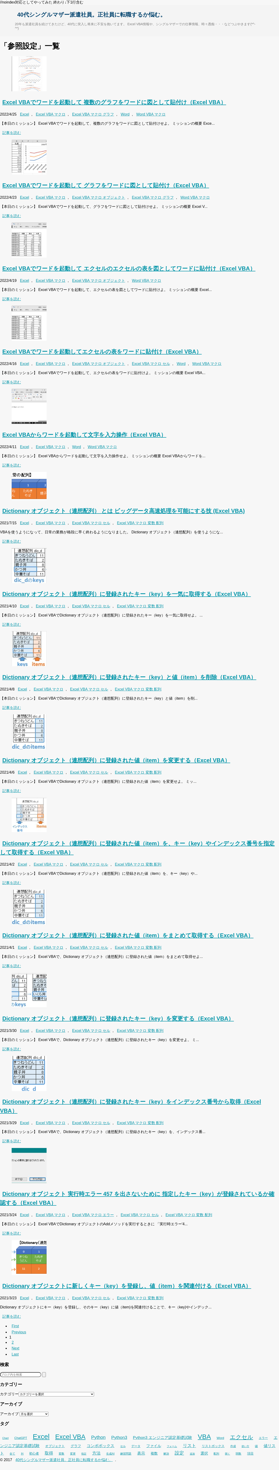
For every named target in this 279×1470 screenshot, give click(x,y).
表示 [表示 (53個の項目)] (141, 1453)
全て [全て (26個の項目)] (12, 1453)
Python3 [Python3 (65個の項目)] (119, 1437)
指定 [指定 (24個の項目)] (83, 1453)
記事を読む (11, 133)
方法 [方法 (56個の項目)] (96, 1453)
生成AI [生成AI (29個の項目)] (110, 1453)
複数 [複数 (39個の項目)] (154, 1453)
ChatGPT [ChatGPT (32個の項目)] (20, 1438)
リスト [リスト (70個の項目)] (189, 1445)
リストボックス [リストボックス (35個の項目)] (213, 1446)
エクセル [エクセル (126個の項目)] (241, 1437)
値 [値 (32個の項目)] (256, 1446)
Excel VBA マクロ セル (151, 364)
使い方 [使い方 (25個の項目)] (245, 1446)
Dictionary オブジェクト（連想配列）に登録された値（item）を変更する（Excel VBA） (116, 760)
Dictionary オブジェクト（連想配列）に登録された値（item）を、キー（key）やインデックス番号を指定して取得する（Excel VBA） (137, 847)
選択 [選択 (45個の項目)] (204, 1453)
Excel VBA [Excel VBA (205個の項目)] (70, 1436)
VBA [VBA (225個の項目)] (204, 1436)
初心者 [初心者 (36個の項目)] (34, 1453)
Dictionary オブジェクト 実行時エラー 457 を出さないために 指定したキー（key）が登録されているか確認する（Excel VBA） (137, 1198)
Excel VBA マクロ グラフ (93, 114)
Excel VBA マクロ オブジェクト (98, 197)
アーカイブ (9, 1414)
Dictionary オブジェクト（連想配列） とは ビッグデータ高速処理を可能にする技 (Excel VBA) (123, 511)
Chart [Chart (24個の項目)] (5, 1438)
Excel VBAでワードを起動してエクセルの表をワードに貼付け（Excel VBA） (102, 351)
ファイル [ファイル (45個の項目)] (153, 1446)
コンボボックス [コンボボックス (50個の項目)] (100, 1446)
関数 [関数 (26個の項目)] (238, 1453)
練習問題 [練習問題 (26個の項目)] (125, 1453)
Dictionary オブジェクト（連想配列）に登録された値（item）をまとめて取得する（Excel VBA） (127, 935)
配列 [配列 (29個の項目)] (216, 1453)
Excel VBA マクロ (50, 114)
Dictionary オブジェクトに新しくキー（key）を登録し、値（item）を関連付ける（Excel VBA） (126, 1286)
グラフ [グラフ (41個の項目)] (76, 1446)
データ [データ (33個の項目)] (135, 1446)
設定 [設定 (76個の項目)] (179, 1453)
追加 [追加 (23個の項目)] (192, 1453)
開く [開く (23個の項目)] (227, 1453)
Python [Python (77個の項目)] (98, 1437)
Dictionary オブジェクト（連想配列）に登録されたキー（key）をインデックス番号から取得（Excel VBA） (130, 1106)
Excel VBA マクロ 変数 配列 (140, 523)
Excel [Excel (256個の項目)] (41, 1436)
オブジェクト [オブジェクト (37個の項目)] (55, 1446)
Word (125, 114)
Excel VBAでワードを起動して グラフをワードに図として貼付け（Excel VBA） (105, 185)
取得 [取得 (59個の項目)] (49, 1453)
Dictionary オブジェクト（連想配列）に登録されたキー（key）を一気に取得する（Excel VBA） (126, 594)
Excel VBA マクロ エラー (93, 1215)
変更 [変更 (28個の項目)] (73, 1453)
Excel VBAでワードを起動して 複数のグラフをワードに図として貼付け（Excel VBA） (114, 102)
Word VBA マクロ (151, 114)
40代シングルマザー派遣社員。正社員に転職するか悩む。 (91, 14)
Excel (24, 114)
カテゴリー (9, 1394)
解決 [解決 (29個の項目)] (166, 1453)
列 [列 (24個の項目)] (22, 1453)
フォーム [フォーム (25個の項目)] (172, 1446)
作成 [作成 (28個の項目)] (233, 1446)
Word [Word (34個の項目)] (220, 1438)
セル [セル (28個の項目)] (123, 1446)
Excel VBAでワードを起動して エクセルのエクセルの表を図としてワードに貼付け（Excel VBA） (128, 268)
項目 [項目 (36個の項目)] (250, 1453)
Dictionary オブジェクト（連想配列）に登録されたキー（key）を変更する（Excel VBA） (118, 1018)
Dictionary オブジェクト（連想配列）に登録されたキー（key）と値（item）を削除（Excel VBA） (129, 677)
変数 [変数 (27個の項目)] (61, 1453)
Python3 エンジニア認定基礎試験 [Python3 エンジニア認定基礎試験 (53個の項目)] (162, 1437)
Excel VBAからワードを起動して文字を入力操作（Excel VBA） (84, 435)
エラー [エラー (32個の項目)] (263, 1438)
